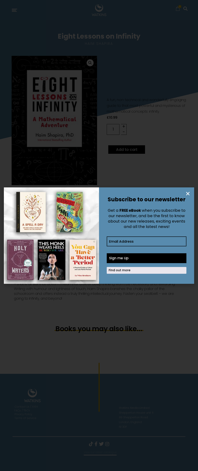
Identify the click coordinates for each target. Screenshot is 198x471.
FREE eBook (130, 210)
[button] (187, 193)
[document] (99, 235)
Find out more (119, 270)
